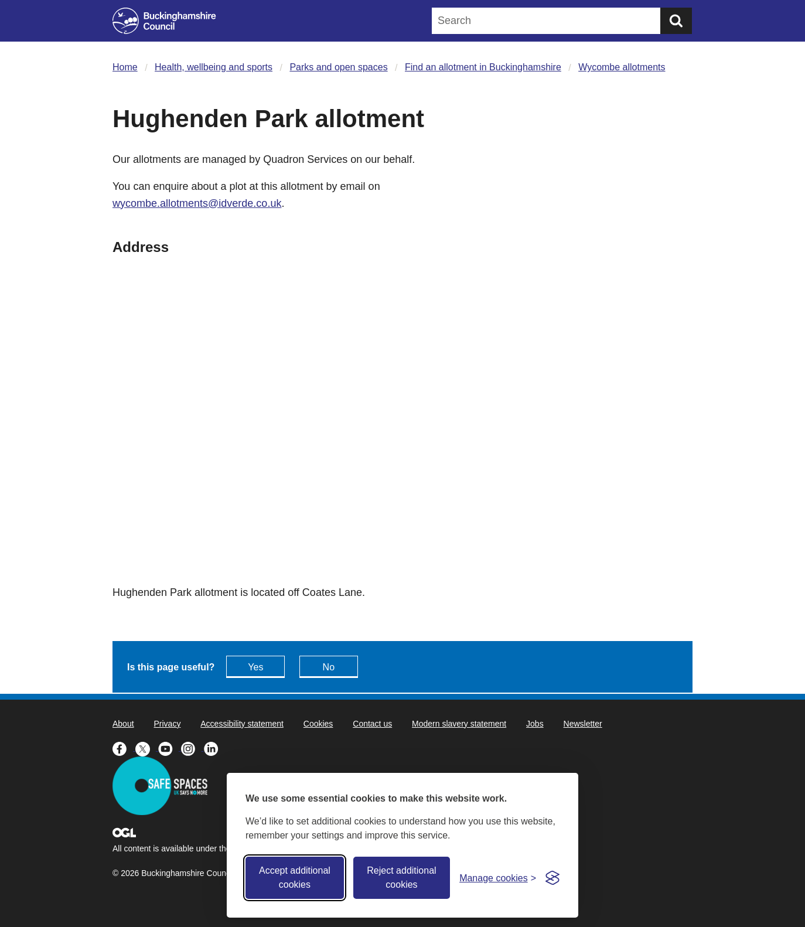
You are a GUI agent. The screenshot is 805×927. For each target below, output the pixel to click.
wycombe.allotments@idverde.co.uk (196, 203)
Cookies (318, 723)
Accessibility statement (242, 723)
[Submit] (676, 21)
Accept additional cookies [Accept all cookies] (294, 877)
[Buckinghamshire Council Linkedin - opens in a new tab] (214, 747)
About (123, 723)
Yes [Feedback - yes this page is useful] (255, 667)
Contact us (372, 723)
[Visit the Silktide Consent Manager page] (552, 878)
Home (125, 67)
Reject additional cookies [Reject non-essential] (401, 877)
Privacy (167, 723)
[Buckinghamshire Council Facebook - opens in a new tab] (123, 747)
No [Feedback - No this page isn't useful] (329, 667)
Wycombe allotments (621, 67)
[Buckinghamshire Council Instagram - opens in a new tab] (192, 747)
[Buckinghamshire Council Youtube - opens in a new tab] (169, 747)
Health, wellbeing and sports (213, 67)
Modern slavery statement (459, 723)
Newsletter (583, 723)
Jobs (535, 723)
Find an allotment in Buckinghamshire (483, 67)
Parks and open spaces (338, 67)
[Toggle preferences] (497, 878)
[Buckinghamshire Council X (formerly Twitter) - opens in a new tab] (146, 747)
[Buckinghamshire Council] (164, 21)
